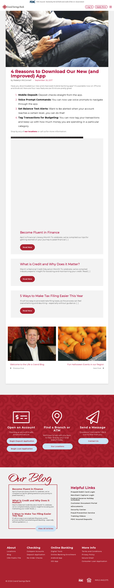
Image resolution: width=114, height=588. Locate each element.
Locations (11, 551)
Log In (89, 7)
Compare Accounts (35, 551)
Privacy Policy (88, 555)
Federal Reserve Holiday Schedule (82, 499)
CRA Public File (14, 558)
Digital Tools (56, 551)
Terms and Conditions (92, 551)
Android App (56, 558)
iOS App (54, 561)
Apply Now (101, 7)
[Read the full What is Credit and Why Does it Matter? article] (33, 505)
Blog (9, 555)
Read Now (27, 247)
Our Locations (57, 446)
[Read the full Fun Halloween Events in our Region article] (82, 349)
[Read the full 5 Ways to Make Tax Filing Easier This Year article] (33, 518)
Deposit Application (36, 555)
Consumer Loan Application (94, 561)
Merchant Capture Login (82, 495)
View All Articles (45, 529)
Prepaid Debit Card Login (83, 492)
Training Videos (78, 516)
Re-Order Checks (35, 558)
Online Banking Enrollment (63, 555)
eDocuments (77, 506)
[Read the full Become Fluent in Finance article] (33, 492)
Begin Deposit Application (22, 441)
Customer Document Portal (84, 503)
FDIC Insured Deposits (81, 519)
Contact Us (93, 441)
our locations (30, 131)
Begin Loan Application (22, 449)
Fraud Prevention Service (83, 513)
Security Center (78, 510)
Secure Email (88, 558)
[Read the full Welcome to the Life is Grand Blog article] (32, 349)
